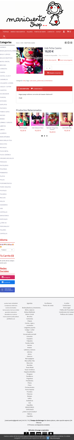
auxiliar (6, 303)
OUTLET (58, 32)
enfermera (14, 305)
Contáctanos (67, 305)
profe (13, 316)
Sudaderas (4, 205)
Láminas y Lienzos (6, 122)
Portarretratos (6, 183)
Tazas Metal (4, 151)
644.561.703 (25, 420)
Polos (2, 180)
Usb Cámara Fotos (37, 128)
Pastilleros (4, 165)
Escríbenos (48, 303)
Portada (6, 32)
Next (71, 124)
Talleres (30, 32)
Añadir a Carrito (54, 73)
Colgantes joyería (6, 83)
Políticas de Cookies (66, 314)
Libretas (3, 126)
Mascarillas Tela (6, 140)
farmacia (13, 310)
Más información (55, 438)
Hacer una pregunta (65, 60)
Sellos (2, 201)
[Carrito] (69, 31)
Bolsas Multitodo (6, 58)
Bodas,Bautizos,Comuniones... (7, 51)
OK (48, 438)
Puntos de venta (40, 32)
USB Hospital (23, 128)
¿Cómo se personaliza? (4, 224)
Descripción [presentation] (23, 89)
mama (5, 316)
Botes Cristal (5, 61)
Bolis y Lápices (5, 54)
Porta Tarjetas (5, 187)
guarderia (7, 312)
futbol (17, 310)
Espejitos (3, 104)
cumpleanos (7, 305)
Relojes (3, 198)
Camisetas (3, 69)
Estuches (3, 101)
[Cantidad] (48, 68)
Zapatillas (3, 212)
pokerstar (40, 81)
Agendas (3, 47)
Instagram (5, 277)
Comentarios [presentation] (36, 89)
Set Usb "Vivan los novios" (52, 128)
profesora (10, 319)
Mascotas (3, 144)
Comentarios (48, 81)
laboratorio (14, 312)
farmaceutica (6, 310)
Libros (2, 130)
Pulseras (3, 194)
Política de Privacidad (66, 310)
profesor (17, 316)
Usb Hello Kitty (67, 128)
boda (10, 303)
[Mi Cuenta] (64, 31)
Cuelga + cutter (5, 87)
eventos (7, 308)
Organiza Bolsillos (7, 158)
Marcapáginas (5, 137)
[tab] (23, 88)
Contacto (50, 32)
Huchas (2, 115)
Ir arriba (66, 303)
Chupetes (3, 90)
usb (14, 319)
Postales (3, 190)
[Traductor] (7, 249)
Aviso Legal (66, 308)
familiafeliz (13, 308)
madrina (14, 314)
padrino (9, 316)
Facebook (5, 282)
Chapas (2, 72)
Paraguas (3, 162)
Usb (1, 208)
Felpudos (3, 108)
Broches (3, 65)
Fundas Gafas (5, 112)
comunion (15, 303)
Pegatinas (3, 169)
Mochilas (3, 147)
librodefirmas (8, 314)
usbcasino (33, 81)
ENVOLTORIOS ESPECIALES (4, 217)
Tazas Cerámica (5, 155)
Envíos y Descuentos (18, 32)
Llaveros (3, 133)
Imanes (2, 119)
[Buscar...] (4, 36)
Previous (18, 124)
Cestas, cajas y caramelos (5, 77)
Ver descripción (50, 60)
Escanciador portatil (4, 95)
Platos (2, 176)
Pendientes (4, 173)
